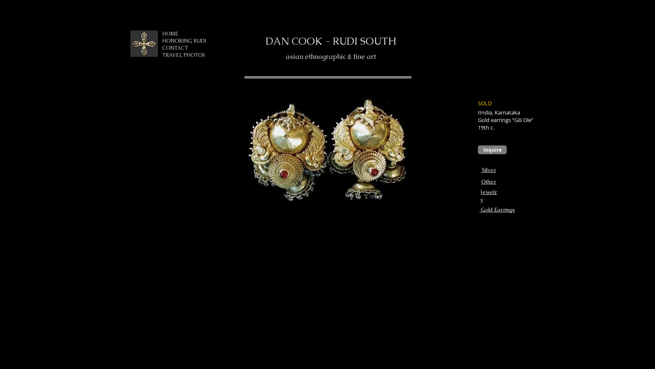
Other (488, 181)
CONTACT (175, 48)
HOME (170, 34)
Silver (489, 169)
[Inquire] (492, 149)
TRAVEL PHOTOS (183, 55)
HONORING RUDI (184, 41)
